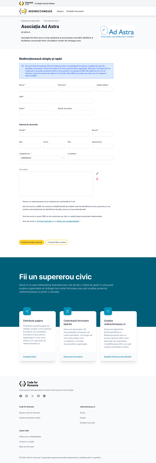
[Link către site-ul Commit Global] (27, 3)
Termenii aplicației (44, 221)
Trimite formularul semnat (31, 242)
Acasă (82, 413)
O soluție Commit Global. (45, 3)
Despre (60, 11)
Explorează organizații (30, 21)
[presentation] (37, 231)
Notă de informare (26, 447)
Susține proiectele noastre (29, 418)
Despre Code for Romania (29, 413)
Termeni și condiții (26, 442)
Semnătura (23, 169)
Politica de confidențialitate (68, 221)
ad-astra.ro (25, 32)
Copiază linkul (29, 356)
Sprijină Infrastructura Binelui (117, 356)
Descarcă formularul (73, 356)
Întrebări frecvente (75, 11)
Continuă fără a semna (57, 242)
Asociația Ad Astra (51, 21)
